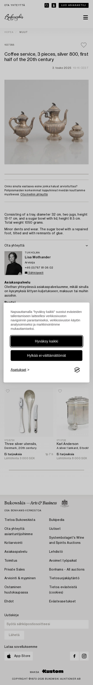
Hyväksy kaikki (46, 341)
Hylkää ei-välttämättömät (46, 355)
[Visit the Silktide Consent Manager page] (77, 370)
